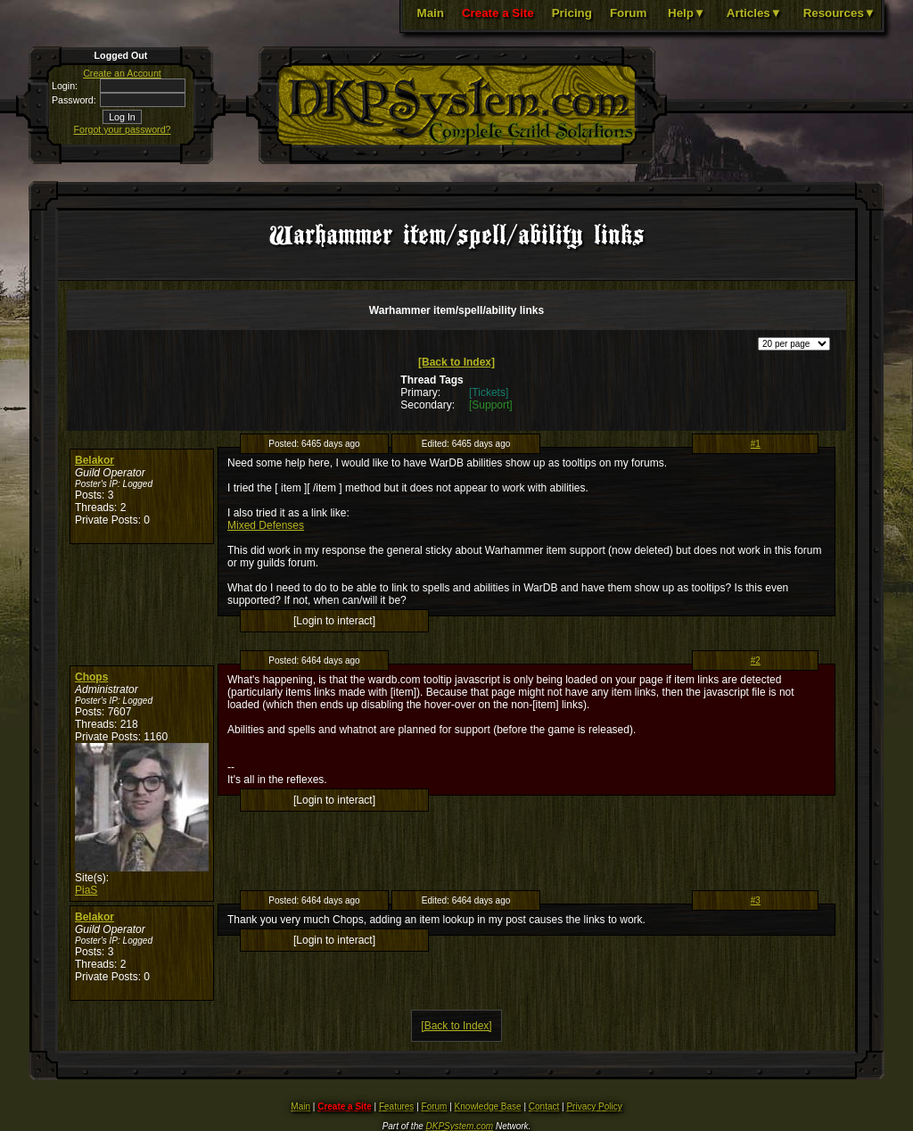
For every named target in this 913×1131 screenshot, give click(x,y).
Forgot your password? (122, 129)
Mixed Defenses (265, 525)
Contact (544, 1106)
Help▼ (686, 13)
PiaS (86, 890)
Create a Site (498, 13)
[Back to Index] (456, 362)
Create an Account (122, 73)
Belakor (94, 460)
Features (396, 1106)
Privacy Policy (593, 1106)
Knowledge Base (488, 1106)
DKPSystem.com (460, 1126)
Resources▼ (839, 13)
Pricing (572, 13)
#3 (756, 900)
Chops (91, 677)
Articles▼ (754, 13)
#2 (756, 660)
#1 (756, 444)
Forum (628, 13)
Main (430, 13)
